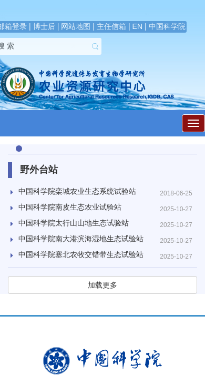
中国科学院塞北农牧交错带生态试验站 (81, 254)
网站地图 (75, 26)
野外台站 (39, 169)
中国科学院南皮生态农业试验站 (69, 207)
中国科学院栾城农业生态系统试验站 (77, 191)
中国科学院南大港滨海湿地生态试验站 (81, 238)
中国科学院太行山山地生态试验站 (73, 223)
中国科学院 (167, 26)
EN (137, 26)
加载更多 (102, 285)
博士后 (44, 26)
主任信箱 (111, 26)
